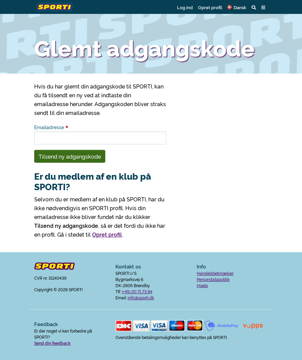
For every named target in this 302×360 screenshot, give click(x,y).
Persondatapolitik (213, 279)
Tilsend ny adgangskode (70, 156)
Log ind (185, 7)
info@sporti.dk (141, 297)
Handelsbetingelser (215, 273)
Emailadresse (51, 127)
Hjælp (202, 285)
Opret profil (210, 7)
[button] (237, 7)
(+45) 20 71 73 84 (137, 291)
